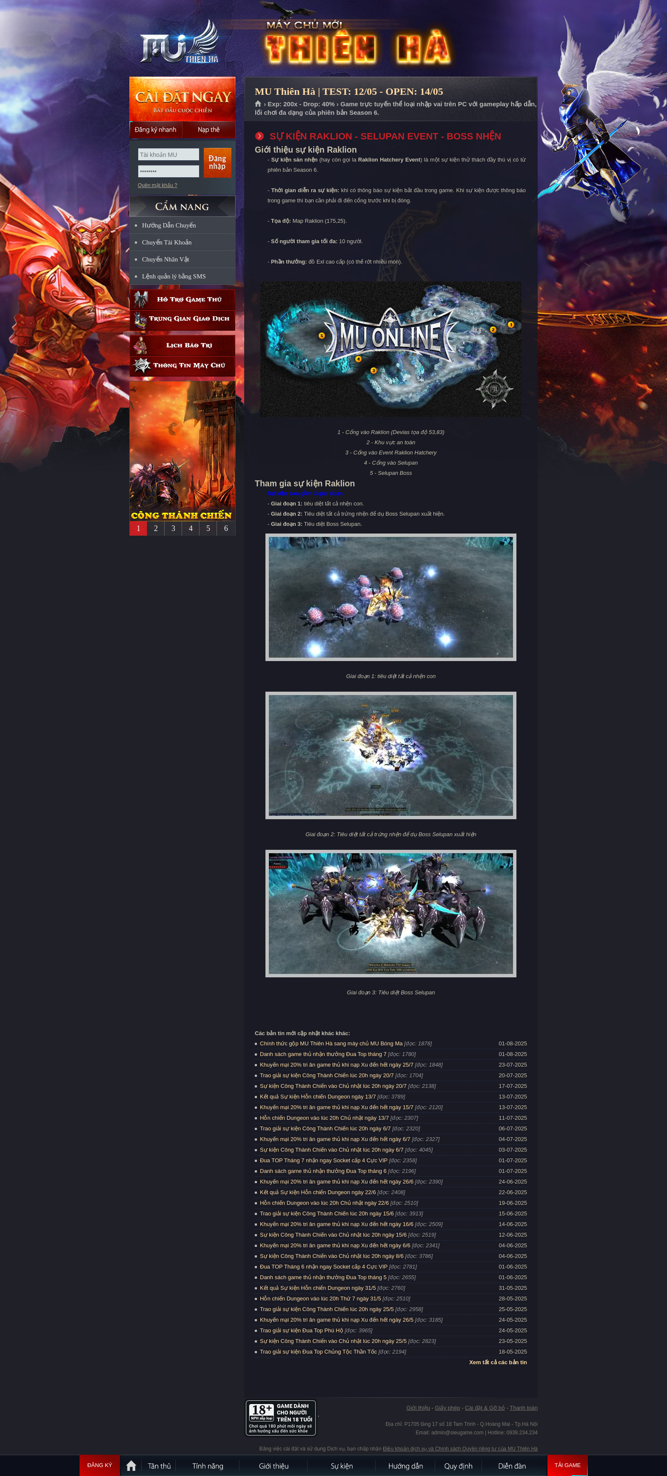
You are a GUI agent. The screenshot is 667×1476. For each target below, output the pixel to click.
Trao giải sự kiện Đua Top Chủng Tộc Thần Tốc (318, 1351)
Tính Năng (208, 1465)
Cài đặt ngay (182, 99)
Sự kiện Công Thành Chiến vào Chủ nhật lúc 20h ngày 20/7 (333, 1086)
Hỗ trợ (182, 299)
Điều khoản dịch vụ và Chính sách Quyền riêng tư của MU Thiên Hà (460, 1449)
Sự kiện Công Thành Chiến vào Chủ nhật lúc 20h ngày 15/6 (333, 1235)
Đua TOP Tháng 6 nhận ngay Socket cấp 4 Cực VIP (324, 1266)
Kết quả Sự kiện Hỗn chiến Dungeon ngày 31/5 (318, 1288)
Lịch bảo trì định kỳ (182, 345)
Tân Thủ (159, 1465)
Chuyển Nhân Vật (165, 259)
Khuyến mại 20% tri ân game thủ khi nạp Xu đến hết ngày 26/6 (336, 1181)
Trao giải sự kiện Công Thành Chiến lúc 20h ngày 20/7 (327, 1075)
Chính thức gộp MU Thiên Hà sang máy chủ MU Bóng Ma (331, 1043)
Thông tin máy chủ (182, 366)
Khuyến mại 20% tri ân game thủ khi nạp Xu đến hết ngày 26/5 (336, 1320)
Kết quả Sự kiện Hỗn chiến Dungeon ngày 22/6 (318, 1192)
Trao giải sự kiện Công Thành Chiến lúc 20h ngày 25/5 (327, 1309)
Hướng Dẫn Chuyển (169, 225)
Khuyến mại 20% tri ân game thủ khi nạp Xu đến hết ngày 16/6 (336, 1224)
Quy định (459, 1465)
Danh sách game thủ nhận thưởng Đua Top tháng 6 (323, 1171)
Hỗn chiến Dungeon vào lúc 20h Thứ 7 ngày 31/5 (320, 1298)
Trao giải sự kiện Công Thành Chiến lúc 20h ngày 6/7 (325, 1128)
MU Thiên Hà (182, 38)
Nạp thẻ (209, 129)
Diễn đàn (514, 1465)
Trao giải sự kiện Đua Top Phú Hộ (301, 1330)
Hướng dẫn (406, 1465)
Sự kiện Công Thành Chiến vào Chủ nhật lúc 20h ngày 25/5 (333, 1341)
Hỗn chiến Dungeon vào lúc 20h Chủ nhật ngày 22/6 (324, 1203)
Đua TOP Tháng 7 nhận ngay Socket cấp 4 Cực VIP (324, 1160)
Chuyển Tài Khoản (167, 242)
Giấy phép (447, 1408)
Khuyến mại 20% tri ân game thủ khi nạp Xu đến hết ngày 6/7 (335, 1139)
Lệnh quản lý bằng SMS (174, 276)
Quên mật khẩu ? (157, 185)
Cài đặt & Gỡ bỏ (485, 1408)
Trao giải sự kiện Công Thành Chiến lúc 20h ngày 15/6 (327, 1213)
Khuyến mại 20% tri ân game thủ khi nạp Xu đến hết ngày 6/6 (335, 1245)
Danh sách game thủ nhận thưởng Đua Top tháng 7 (323, 1054)
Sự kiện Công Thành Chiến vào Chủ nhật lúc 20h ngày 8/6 (332, 1256)
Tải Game (567, 1465)
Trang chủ (258, 104)
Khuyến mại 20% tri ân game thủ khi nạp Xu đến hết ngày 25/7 (336, 1065)
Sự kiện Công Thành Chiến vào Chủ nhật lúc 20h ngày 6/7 (332, 1150)
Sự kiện (342, 1465)
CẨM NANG (182, 203)
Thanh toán (524, 1408)
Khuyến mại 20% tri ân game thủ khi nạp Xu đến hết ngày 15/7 (336, 1107)
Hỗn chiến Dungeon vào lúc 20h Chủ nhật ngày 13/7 (324, 1118)
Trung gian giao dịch (182, 320)
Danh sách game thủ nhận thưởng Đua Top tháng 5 (323, 1277)
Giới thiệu (418, 1408)
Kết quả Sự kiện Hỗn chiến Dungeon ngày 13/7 (318, 1096)
